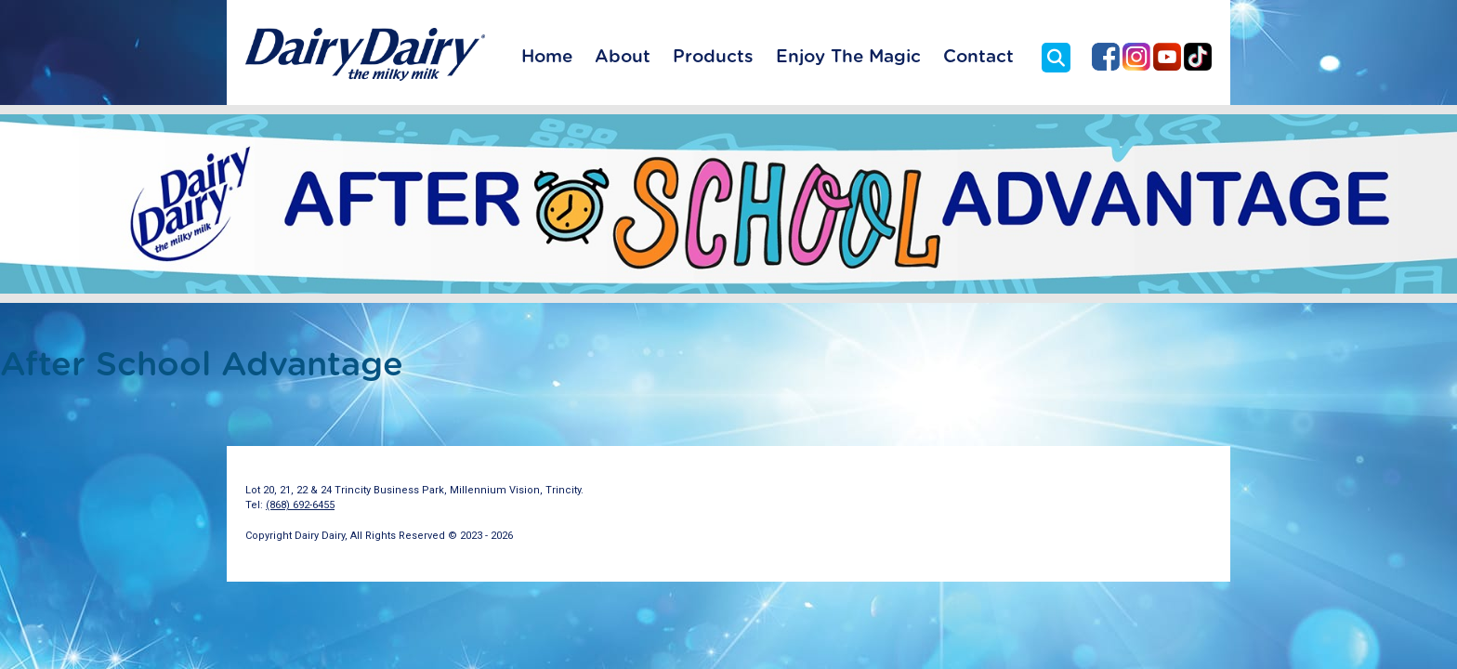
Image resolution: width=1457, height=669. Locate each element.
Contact (978, 57)
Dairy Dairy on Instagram (1136, 57)
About (622, 57)
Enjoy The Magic (848, 57)
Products (713, 57)
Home (546, 57)
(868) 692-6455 (300, 505)
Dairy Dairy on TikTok (1198, 57)
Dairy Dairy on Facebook (1106, 57)
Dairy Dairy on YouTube (1167, 57)
